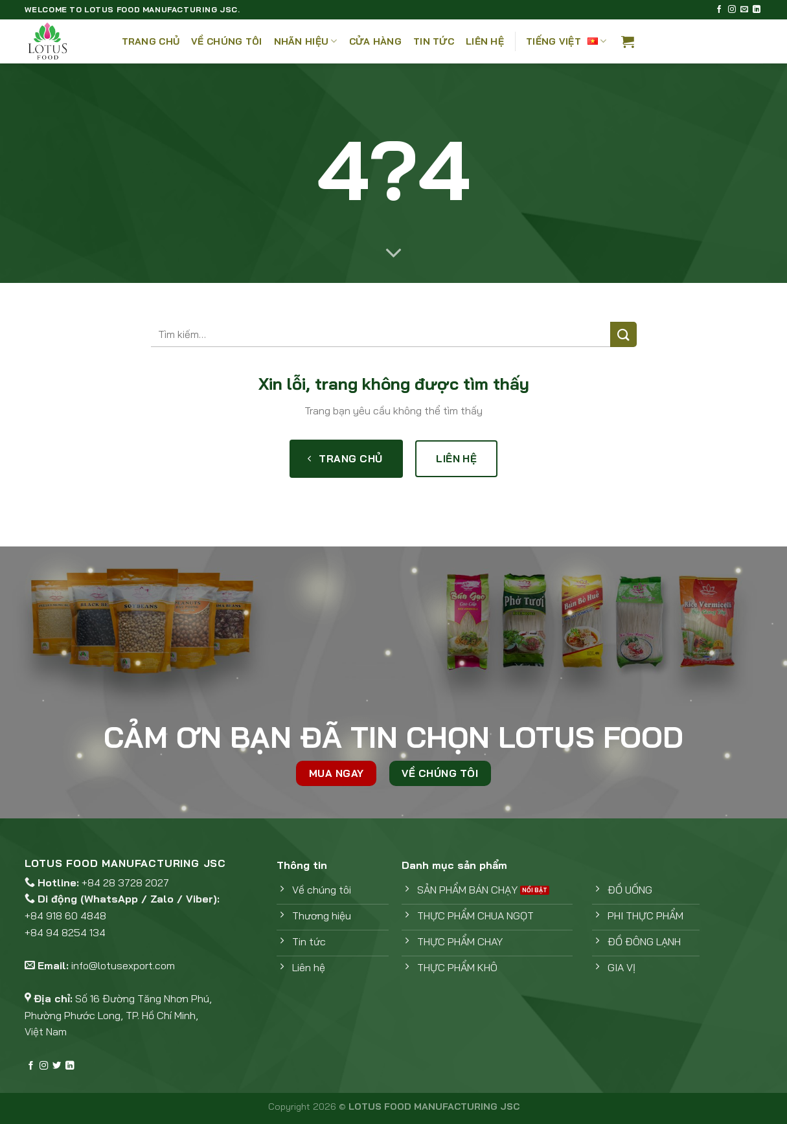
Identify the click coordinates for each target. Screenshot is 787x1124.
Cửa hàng (375, 41)
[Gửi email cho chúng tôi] (744, 9)
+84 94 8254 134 (65, 932)
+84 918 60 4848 (65, 915)
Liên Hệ (485, 41)
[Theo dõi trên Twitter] (56, 1066)
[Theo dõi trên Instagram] (732, 9)
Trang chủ (151, 41)
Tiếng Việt (566, 41)
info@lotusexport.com (123, 965)
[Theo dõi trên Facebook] (719, 9)
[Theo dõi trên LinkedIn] (756, 9)
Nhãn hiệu (305, 41)
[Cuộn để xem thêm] (393, 254)
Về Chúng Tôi (226, 41)
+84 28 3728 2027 (125, 882)
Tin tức (433, 41)
